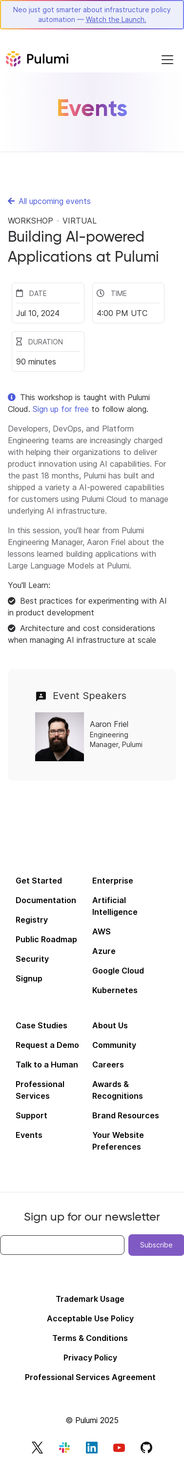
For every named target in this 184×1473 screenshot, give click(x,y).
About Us (110, 1025)
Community (114, 1045)
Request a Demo (47, 1045)
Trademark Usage (90, 1299)
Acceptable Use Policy (90, 1318)
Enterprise (112, 880)
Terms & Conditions (90, 1338)
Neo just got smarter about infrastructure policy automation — (92, 14)
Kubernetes (115, 990)
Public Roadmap (46, 939)
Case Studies (41, 1025)
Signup (29, 978)
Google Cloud (118, 970)
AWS (101, 931)
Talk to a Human (47, 1064)
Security (32, 959)
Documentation (46, 900)
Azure (104, 951)
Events (29, 1135)
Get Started (39, 880)
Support (31, 1115)
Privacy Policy (90, 1357)
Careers (108, 1064)
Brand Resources (125, 1115)
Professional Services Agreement (90, 1377)
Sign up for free (61, 409)
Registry (32, 920)
